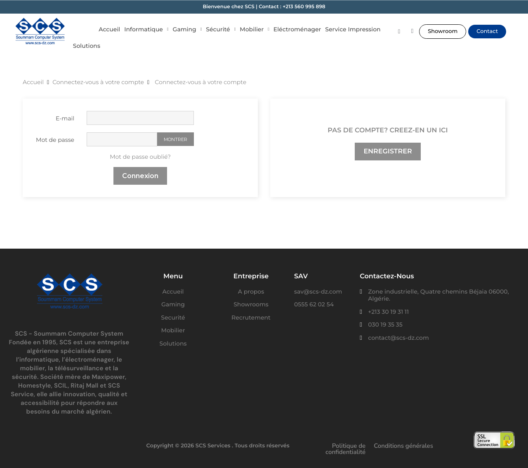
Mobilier (254, 29)
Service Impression (352, 29)
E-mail (65, 118)
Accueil (109, 29)
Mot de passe (55, 139)
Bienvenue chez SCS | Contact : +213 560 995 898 (264, 7)
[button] (442, 31)
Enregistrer (387, 151)
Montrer (175, 139)
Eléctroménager (297, 29)
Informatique (146, 29)
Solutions (86, 45)
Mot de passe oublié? (140, 156)
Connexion (140, 176)
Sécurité (221, 29)
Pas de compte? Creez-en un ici (388, 130)
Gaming (187, 29)
